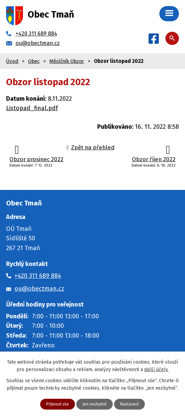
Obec (34, 61)
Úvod (12, 61)
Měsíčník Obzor (68, 61)
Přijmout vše (54, 403)
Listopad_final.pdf (30, 108)
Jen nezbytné (95, 403)
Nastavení (133, 403)
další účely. (150, 368)
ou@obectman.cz (38, 288)
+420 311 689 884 (39, 275)
